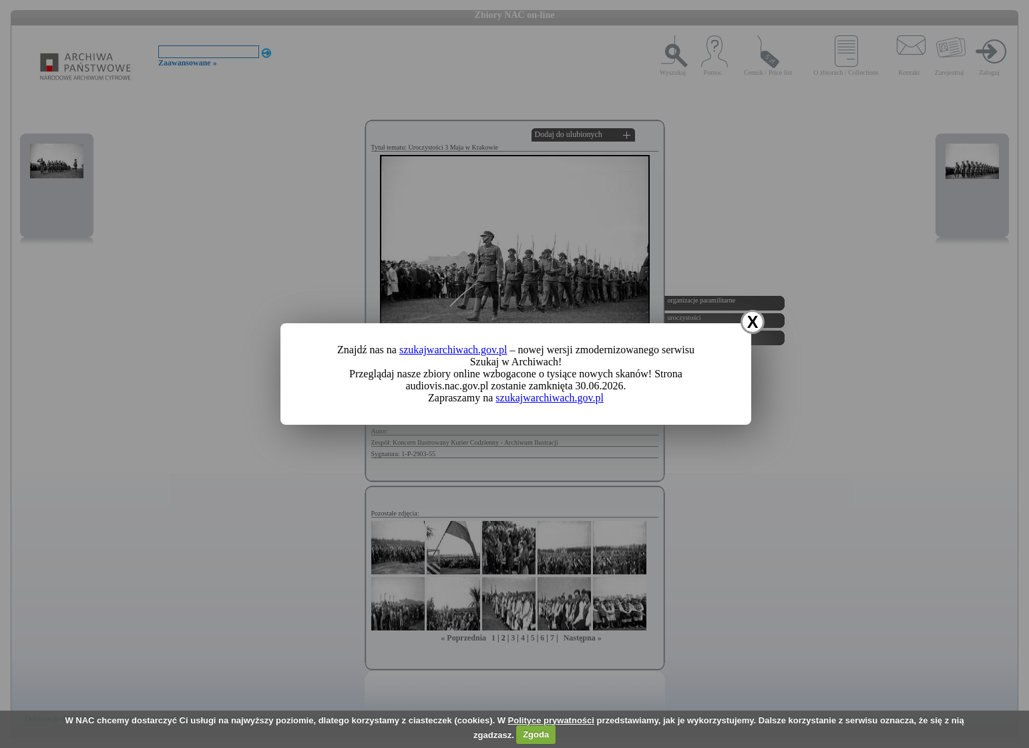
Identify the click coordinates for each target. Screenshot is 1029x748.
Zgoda (536, 734)
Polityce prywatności (551, 720)
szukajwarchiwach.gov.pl (453, 349)
